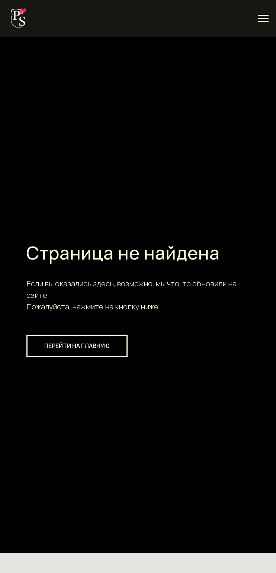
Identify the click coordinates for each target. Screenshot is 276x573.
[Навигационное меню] (263, 18)
